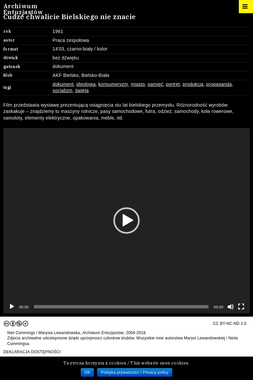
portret (173, 84)
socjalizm (62, 90)
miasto (138, 84)
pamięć (155, 84)
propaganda (219, 84)
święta (82, 90)
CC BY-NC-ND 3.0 (124, 323)
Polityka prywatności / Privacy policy (134, 372)
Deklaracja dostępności (32, 352)
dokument (63, 84)
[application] (126, 220)
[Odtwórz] (12, 306)
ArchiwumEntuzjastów (23, 9)
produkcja (193, 84)
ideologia (86, 84)
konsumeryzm (113, 84)
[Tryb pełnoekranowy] (241, 306)
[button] (126, 220)
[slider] (121, 306)
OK (87, 372)
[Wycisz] (230, 306)
